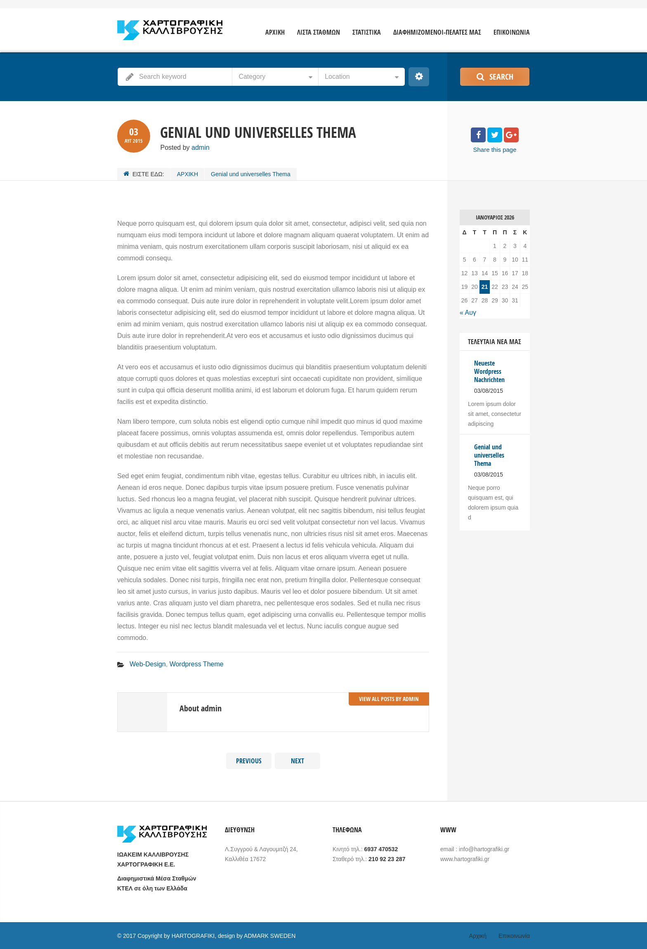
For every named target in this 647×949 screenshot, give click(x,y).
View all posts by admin (389, 699)
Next (297, 760)
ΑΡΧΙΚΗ (275, 32)
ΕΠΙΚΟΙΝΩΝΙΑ (512, 32)
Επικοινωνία (514, 935)
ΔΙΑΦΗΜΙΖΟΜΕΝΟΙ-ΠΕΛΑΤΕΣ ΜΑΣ (437, 32)
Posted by (184, 147)
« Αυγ (468, 312)
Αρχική (478, 935)
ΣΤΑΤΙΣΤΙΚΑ (366, 32)
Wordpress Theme (197, 664)
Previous (249, 760)
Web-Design (148, 664)
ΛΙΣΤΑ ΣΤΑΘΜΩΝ (318, 32)
